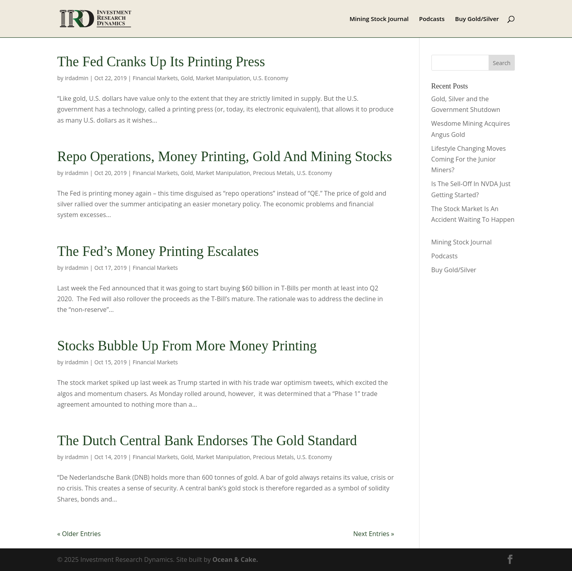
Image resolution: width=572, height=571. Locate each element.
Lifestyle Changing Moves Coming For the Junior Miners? (468, 159)
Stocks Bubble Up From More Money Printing (187, 346)
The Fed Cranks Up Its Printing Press (161, 61)
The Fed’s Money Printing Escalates (158, 251)
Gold (187, 78)
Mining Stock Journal (379, 19)
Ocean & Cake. (235, 559)
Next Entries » (373, 533)
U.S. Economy (270, 78)
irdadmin (76, 78)
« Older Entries (79, 533)
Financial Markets (155, 78)
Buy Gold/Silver (477, 19)
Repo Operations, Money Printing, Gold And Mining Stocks (224, 156)
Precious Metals (273, 173)
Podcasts (431, 19)
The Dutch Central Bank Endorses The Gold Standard (207, 440)
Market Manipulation (223, 78)
